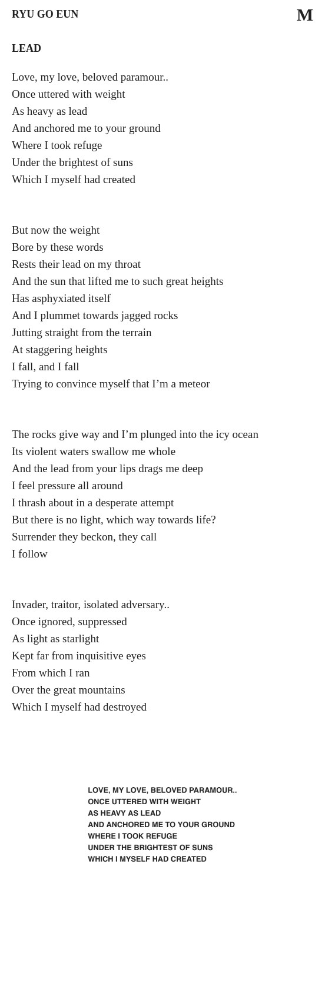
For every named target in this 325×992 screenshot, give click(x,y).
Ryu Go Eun (45, 14)
